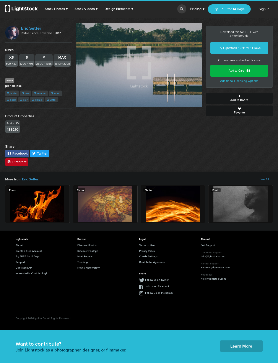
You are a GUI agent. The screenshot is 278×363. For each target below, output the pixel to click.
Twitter (40, 153)
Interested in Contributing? (31, 273)
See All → (266, 179)
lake (25, 93)
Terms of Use (147, 245)
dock (11, 100)
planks (37, 100)
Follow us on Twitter (157, 280)
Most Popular (85, 256)
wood (55, 93)
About (19, 245)
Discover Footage (87, 251)
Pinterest (16, 161)
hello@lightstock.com (213, 278)
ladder (12, 93)
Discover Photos (87, 245)
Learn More (241, 346)
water (51, 100)
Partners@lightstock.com (215, 267)
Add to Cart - (239, 70)
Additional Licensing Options (239, 81)
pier (24, 100)
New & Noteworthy (88, 267)
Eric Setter (31, 28)
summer (40, 93)
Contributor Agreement (152, 262)
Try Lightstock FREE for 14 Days (239, 48)
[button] (56, 9)
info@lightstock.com (212, 256)
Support (20, 262)
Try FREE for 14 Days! (229, 9)
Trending (82, 262)
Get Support (208, 245)
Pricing (197, 9)
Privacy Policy (147, 251)
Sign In (264, 9)
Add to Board (239, 98)
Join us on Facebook (157, 286)
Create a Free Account (29, 251)
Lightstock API (24, 267)
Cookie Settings (148, 256)
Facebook (17, 153)
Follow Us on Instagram (159, 293)
